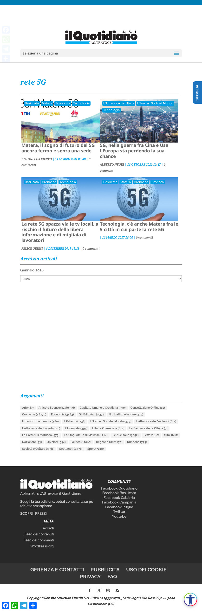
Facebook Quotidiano (119, 488)
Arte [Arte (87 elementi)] (28, 407)
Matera (47, 103)
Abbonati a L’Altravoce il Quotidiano (50, 493)
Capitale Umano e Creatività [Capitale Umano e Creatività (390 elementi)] (103, 407)
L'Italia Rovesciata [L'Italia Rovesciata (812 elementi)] (108, 428)
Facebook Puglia (119, 507)
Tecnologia (81, 103)
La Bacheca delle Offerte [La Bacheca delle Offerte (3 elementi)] (148, 428)
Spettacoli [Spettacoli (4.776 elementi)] (71, 448)
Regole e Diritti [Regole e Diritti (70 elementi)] (109, 442)
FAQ (112, 577)
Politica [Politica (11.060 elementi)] (81, 442)
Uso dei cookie (146, 570)
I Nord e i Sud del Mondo (155, 103)
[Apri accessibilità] (190, 599)
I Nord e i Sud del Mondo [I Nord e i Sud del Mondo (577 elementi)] (110, 421)
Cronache (49, 182)
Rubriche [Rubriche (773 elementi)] (137, 442)
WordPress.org (42, 546)
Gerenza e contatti (57, 570)
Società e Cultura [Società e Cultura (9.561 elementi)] (38, 448)
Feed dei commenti (39, 540)
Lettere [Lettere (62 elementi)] (151, 435)
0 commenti (91, 248)
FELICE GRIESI (32, 248)
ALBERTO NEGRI (112, 164)
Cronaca (157, 182)
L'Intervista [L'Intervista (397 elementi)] (76, 428)
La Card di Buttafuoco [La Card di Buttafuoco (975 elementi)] (40, 435)
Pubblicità (105, 570)
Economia (62, 103)
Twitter (119, 511)
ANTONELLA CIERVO (36, 159)
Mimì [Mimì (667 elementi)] (171, 435)
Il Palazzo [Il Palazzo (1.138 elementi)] (74, 421)
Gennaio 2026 (32, 270)
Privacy (90, 577)
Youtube (119, 516)
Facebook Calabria (119, 498)
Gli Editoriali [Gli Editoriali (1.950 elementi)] (91, 414)
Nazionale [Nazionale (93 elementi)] (32, 442)
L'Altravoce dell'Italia (118, 103)
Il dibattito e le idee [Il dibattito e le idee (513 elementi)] (126, 414)
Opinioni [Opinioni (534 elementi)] (56, 442)
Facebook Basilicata (119, 493)
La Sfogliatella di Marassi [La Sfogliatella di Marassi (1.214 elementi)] (86, 435)
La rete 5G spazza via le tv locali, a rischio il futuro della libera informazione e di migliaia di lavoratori (59, 232)
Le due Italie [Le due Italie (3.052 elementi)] (125, 435)
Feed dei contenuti (39, 534)
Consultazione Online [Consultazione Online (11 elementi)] (147, 407)
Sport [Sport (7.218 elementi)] (95, 448)
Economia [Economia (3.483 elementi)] (62, 414)
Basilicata (32, 103)
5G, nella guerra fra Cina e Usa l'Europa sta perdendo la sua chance (134, 150)
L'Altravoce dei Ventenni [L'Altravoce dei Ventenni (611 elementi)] (156, 421)
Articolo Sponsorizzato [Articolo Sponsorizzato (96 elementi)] (57, 407)
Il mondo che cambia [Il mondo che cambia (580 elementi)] (40, 421)
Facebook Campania (119, 502)
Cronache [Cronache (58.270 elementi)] (34, 414)
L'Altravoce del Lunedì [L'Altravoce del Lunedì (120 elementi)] (41, 428)
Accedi (48, 528)
